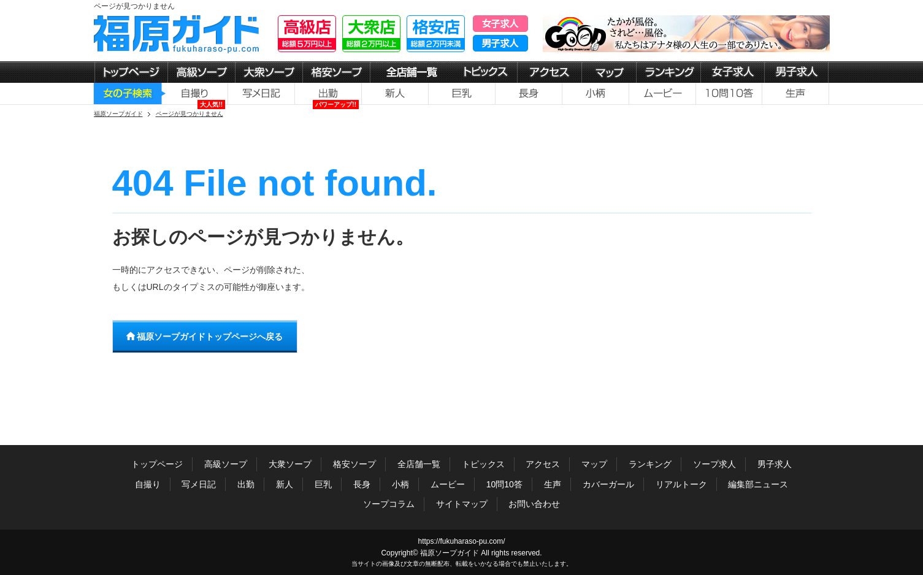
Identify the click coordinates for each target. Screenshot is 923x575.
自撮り (148, 484)
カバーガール (608, 484)
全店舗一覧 (418, 464)
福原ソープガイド (449, 553)
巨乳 (323, 484)
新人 (284, 484)
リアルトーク (681, 484)
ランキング (650, 464)
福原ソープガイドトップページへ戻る (204, 336)
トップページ (157, 464)
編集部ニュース (758, 484)
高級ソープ (225, 464)
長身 (361, 484)
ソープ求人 (714, 464)
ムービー (448, 484)
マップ (594, 464)
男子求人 (774, 464)
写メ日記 (199, 484)
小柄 (400, 484)
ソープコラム (389, 504)
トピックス (483, 464)
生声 (552, 484)
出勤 (246, 484)
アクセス (543, 464)
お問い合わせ (534, 504)
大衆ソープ (290, 464)
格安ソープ (354, 464)
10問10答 (504, 484)
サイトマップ (462, 504)
